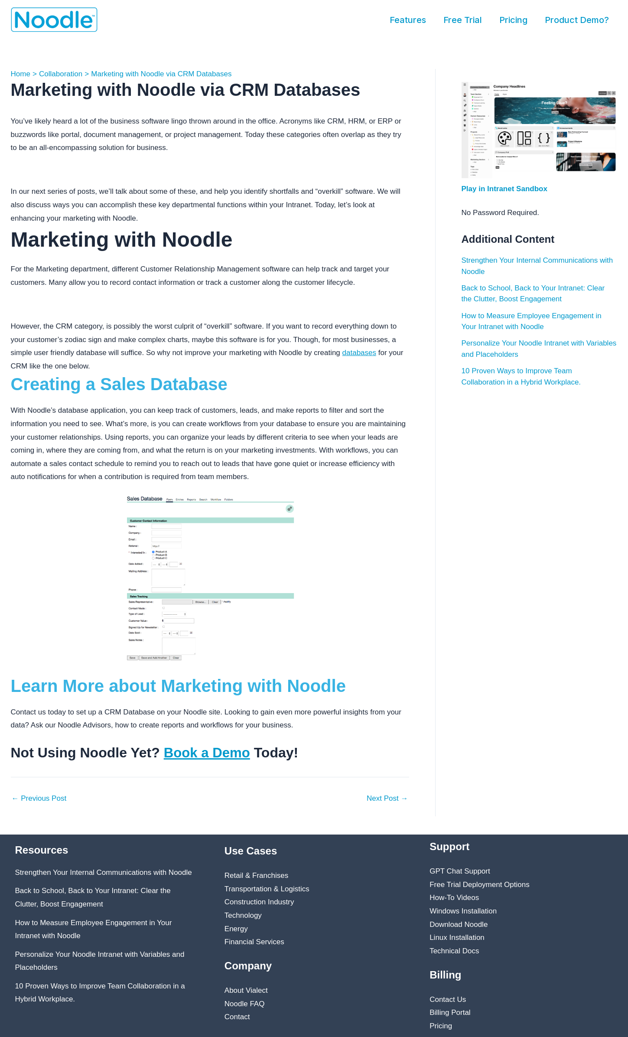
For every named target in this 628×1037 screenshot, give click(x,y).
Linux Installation (457, 937)
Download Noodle (459, 924)
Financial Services (254, 942)
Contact (237, 1017)
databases (359, 353)
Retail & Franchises (256, 875)
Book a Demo (208, 752)
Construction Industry (259, 902)
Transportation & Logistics (267, 889)
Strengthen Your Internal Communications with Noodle (103, 872)
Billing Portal (450, 1012)
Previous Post (39, 798)
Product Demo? (577, 20)
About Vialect (246, 990)
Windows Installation (463, 911)
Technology (243, 915)
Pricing (513, 20)
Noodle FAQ (245, 1004)
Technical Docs (454, 951)
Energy (236, 929)
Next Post (387, 798)
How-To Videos (454, 898)
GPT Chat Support (460, 871)
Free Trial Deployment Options (480, 884)
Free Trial (462, 20)
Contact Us (448, 999)
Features (408, 20)
